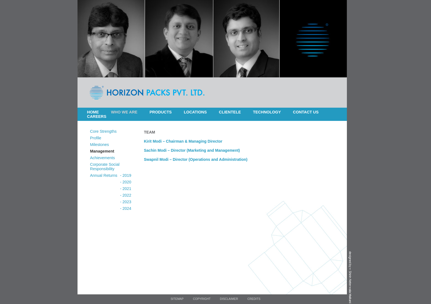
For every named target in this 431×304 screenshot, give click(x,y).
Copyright (202, 298)
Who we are (124, 112)
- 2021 (125, 188)
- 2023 (125, 202)
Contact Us (306, 112)
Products (161, 112)
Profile (95, 138)
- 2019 (125, 175)
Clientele (230, 112)
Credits (253, 298)
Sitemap (177, 298)
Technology (267, 112)
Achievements (102, 158)
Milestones (99, 144)
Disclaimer (229, 298)
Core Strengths (103, 131)
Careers (96, 116)
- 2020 (125, 182)
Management (102, 151)
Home (93, 112)
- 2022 (125, 195)
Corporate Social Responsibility (105, 166)
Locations (195, 112)
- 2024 (125, 208)
